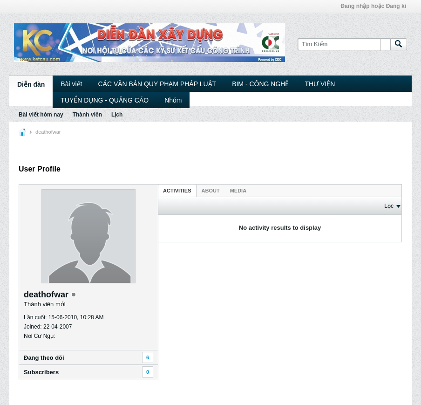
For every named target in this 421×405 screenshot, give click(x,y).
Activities (177, 190)
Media (238, 190)
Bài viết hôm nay (41, 114)
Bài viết (71, 84)
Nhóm (173, 100)
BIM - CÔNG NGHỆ (260, 84)
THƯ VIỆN (320, 84)
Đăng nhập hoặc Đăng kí (373, 6)
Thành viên (87, 114)
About (211, 190)
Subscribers (41, 372)
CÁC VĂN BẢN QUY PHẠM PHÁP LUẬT (157, 84)
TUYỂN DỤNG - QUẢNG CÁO (105, 100)
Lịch (116, 114)
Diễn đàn (31, 84)
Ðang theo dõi (44, 357)
